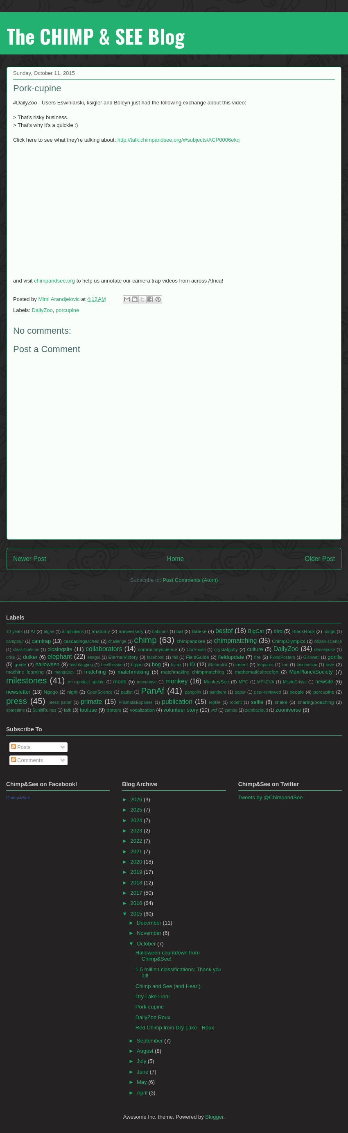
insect (241, 664)
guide (20, 664)
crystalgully (226, 649)
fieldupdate (231, 657)
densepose (324, 649)
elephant (59, 656)
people (296, 691)
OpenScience (99, 692)
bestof (224, 630)
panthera (218, 692)
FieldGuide (197, 657)
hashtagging (81, 665)
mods (120, 681)
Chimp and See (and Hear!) (168, 986)
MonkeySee (216, 681)
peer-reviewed (267, 692)
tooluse (88, 710)
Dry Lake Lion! (153, 996)
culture (255, 649)
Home (175, 558)
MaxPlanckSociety (311, 672)
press (16, 701)
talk (67, 709)
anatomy (101, 631)
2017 (137, 893)
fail (175, 657)
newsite (324, 681)
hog (156, 664)
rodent (236, 702)
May (142, 1082)
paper (240, 692)
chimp (145, 640)
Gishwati (311, 657)
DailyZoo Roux (153, 1017)
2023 (137, 831)
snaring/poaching (315, 702)
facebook (155, 657)
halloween (48, 664)
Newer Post (29, 558)
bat (179, 631)
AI (33, 631)
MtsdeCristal (295, 682)
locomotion (307, 665)
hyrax (176, 665)
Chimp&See (18, 797)
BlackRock (303, 631)
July (142, 1061)
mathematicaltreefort (257, 671)
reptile (214, 702)
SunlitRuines (44, 710)
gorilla (335, 657)
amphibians (73, 631)
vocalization (142, 709)
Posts (21, 747)
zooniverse (288, 710)
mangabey (64, 672)
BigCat (256, 631)
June (143, 1072)
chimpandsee (191, 641)
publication (177, 701)
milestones (26, 680)
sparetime (15, 710)
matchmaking (133, 672)
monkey (176, 681)
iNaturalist (217, 665)
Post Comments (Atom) (190, 580)
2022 (137, 841)
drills (10, 657)
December (150, 923)
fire (257, 657)
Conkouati (196, 649)
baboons (160, 631)
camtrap (41, 641)
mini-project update (86, 682)
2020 (137, 862)
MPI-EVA (265, 682)
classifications (26, 649)
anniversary (131, 631)
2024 (137, 820)
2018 (137, 883)
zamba (231, 710)
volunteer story (180, 710)
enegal (94, 657)
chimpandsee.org (54, 281)
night (72, 691)
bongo (329, 631)
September (150, 1041)
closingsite (59, 649)
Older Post (320, 558)
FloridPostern (282, 657)
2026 (137, 799)
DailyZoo (42, 310)
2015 (137, 914)
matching (95, 672)
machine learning (25, 671)
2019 (137, 872)
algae (49, 631)
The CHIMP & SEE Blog (96, 35)
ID (192, 664)
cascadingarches (81, 641)
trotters (113, 709)
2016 (137, 903)
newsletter (18, 692)
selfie (257, 702)
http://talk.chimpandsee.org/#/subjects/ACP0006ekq (179, 140)
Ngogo (51, 691)
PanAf (152, 690)
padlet (127, 692)
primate (91, 701)
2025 (137, 810)
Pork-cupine (150, 1007)
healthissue (112, 665)
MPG (244, 682)
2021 (137, 851)
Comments (27, 760)
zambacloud (256, 710)
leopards (265, 665)
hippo (137, 664)
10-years (14, 631)
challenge (117, 641)
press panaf (59, 702)
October (147, 944)
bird (277, 631)
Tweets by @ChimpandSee (270, 797)
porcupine (67, 310)
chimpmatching (235, 640)
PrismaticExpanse (136, 702)
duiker (30, 657)
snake (280, 702)
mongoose (147, 682)
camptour (15, 641)
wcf (214, 710)
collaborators (104, 648)
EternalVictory (123, 657)
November (150, 933)
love (329, 664)
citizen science (328, 641)
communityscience (157, 649)
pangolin (193, 692)
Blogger (214, 1117)
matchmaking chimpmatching (192, 671)
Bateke (199, 631)
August (146, 1051)
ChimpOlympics (288, 641)
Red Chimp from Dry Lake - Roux (175, 1027)
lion (285, 665)
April (143, 1093)
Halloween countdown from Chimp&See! (168, 956)
